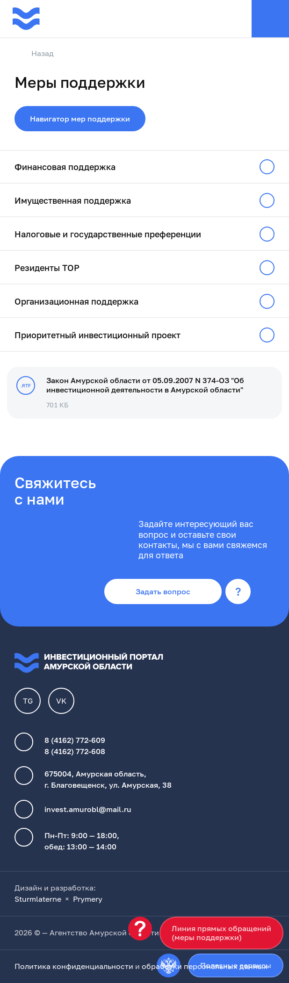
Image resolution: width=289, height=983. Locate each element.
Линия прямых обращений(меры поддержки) (221, 933)
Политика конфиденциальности (73, 966)
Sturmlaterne (37, 899)
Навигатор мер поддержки (80, 118)
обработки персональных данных (204, 966)
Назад (34, 54)
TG (28, 700)
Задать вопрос (163, 591)
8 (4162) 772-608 (74, 751)
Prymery (87, 899)
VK (61, 700)
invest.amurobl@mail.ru (87, 809)
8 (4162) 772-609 (74, 740)
